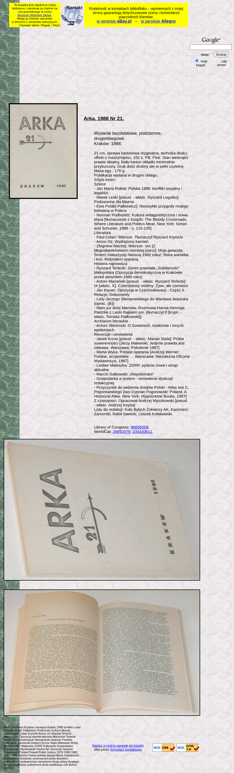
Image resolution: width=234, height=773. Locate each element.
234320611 (142, 431)
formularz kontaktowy (126, 749)
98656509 (140, 427)
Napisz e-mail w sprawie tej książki (118, 746)
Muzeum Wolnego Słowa (34, 15)
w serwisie (114, 21)
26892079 (121, 431)
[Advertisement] (76, 64)
